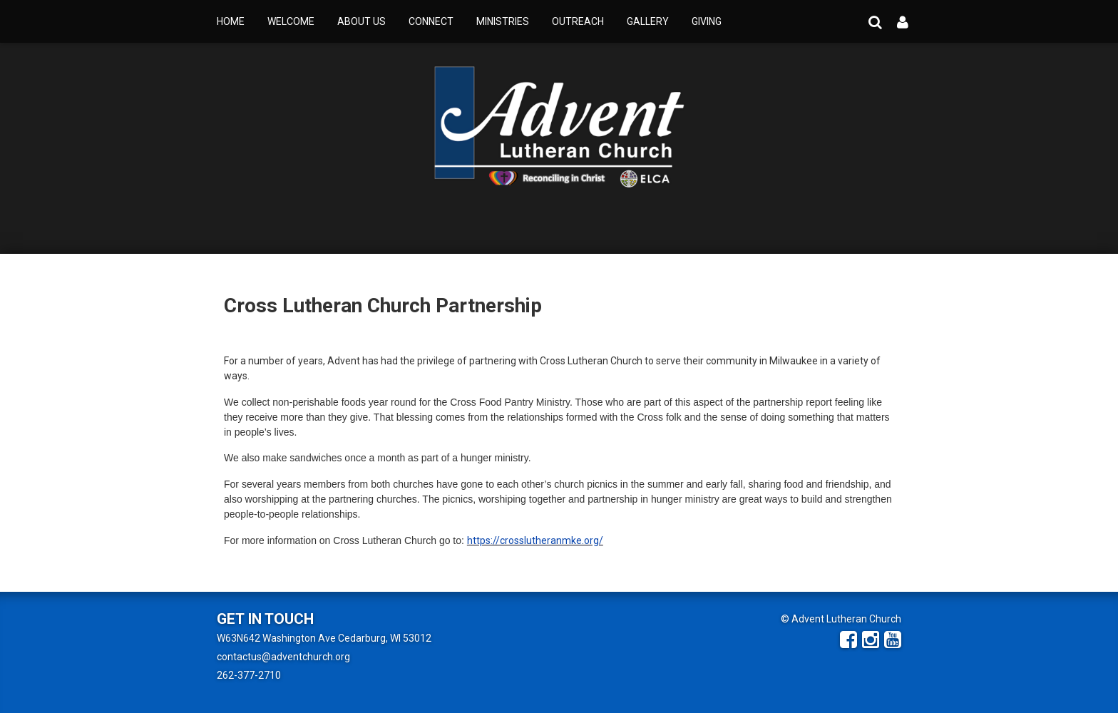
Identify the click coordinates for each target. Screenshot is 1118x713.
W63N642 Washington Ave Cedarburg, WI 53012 (324, 638)
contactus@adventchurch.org (283, 656)
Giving (707, 21)
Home (231, 21)
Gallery (648, 21)
